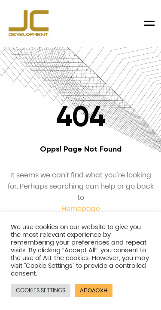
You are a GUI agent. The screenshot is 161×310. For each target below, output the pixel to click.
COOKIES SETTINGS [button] (40, 290)
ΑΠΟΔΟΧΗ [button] (93, 290)
